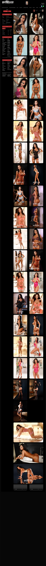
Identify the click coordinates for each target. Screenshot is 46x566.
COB (3, 41)
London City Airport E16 (4, 75)
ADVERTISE (41, 7)
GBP (3, 28)
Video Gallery (9, 69)
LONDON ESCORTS (5, 7)
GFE (2, 52)
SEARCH (21, 7)
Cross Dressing (4, 42)
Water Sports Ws (9, 54)
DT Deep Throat (3, 47)
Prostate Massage (8, 40)
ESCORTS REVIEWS (12, 7)
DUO (17, 7)
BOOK (9, 11)
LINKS (37, 7)
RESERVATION (25, 7)
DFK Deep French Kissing (4, 44)
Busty (3, 67)
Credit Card (4, 68)
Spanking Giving (8, 45)
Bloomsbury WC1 (4, 63)
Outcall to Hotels (8, 63)
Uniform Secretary (8, 51)
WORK (30, 7)
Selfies (8, 67)
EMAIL (34, 7)
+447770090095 (42, 4)
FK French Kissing (3, 50)
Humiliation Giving (3, 54)
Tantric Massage (8, 47)
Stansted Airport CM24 (9, 75)
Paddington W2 (8, 22)
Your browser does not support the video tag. (20, 487)
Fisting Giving (4, 48)
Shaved (8, 68)
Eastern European (3, 70)
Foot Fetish (3, 51)
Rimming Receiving (8, 42)
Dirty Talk (3, 45)
